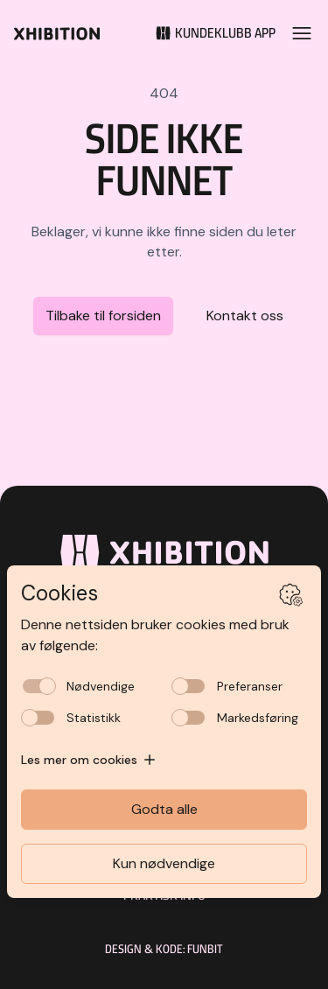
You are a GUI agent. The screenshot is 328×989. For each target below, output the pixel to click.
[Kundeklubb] (210, 33)
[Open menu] (302, 33)
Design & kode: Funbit (164, 949)
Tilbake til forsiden (103, 315)
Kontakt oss (244, 315)
